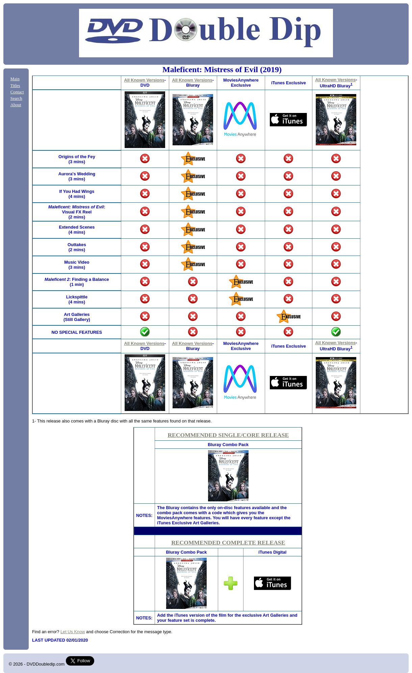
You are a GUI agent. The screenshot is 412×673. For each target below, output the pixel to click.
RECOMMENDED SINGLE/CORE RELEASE (228, 435)
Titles (15, 85)
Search (16, 98)
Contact (17, 92)
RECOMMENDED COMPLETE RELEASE (228, 542)
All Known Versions (144, 80)
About (15, 105)
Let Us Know (72, 631)
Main (15, 79)
